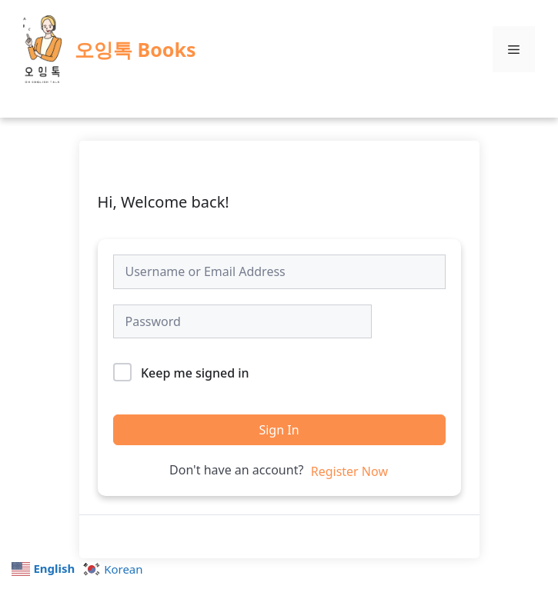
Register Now (349, 471)
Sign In (279, 429)
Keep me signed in (195, 372)
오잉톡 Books (135, 49)
